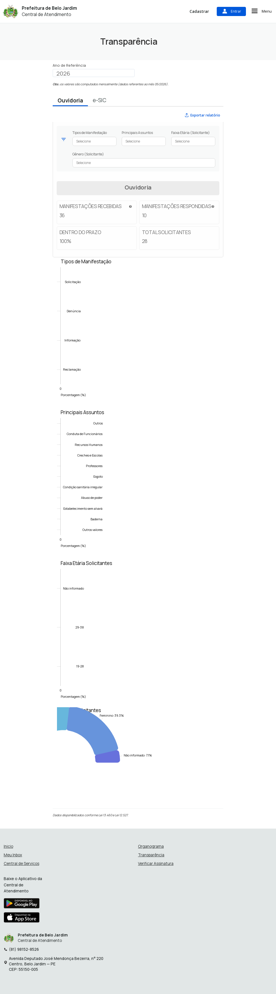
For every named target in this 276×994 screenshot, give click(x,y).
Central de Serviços (21, 863)
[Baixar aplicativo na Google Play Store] (22, 904)
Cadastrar (199, 11)
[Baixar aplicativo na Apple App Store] (22, 918)
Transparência (151, 855)
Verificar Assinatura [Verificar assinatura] (156, 863)
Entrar (231, 11)
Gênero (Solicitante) (88, 154)
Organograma (151, 846)
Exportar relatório (202, 115)
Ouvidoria (70, 100)
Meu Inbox (13, 855)
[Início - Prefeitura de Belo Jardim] (10, 11)
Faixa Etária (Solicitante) (190, 132)
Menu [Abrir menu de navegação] (261, 11)
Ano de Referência (69, 65)
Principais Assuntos (137, 132)
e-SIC (100, 100)
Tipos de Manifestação (89, 132)
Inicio (8, 846)
